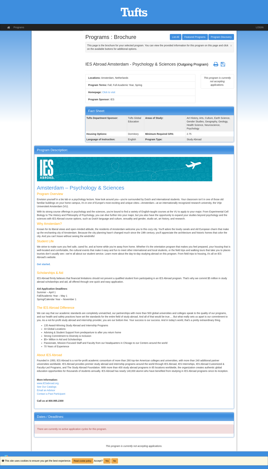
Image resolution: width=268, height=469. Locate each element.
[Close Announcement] (231, 45)
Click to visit (108, 92)
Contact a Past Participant (51, 393)
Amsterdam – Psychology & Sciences (80, 188)
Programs (18, 27)
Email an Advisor (46, 390)
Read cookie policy (82, 461)
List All (175, 37)
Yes (107, 461)
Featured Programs (195, 37)
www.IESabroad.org (48, 383)
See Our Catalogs (46, 386)
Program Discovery (221, 37)
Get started (43, 264)
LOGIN (259, 27)
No (114, 461)
